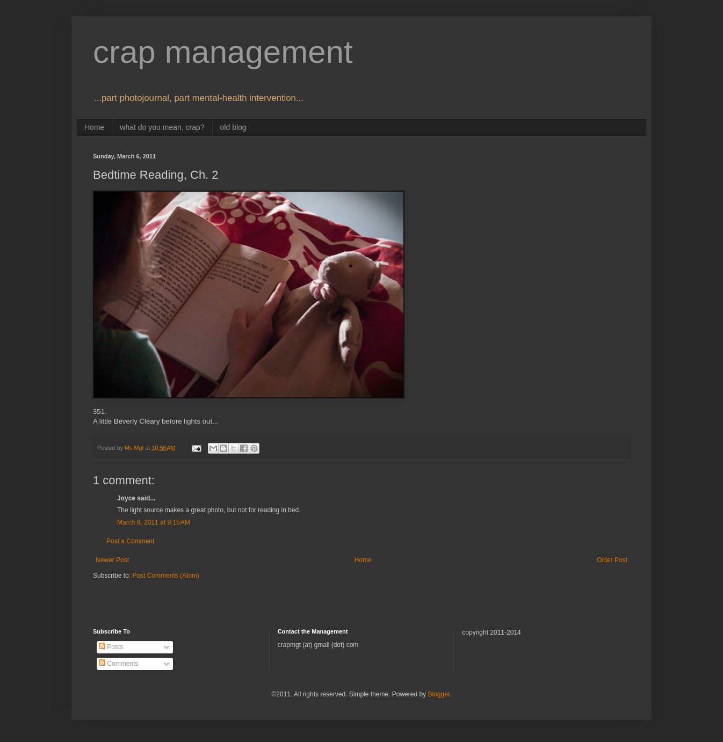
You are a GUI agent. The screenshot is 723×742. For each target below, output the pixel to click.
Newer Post (112, 560)
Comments (118, 663)
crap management (223, 52)
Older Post (612, 560)
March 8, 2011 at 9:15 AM (153, 522)
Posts (111, 647)
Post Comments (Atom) (165, 575)
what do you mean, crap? (162, 127)
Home (94, 127)
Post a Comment (130, 541)
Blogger (439, 694)
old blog (233, 127)
